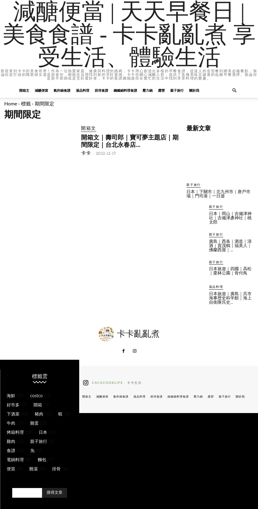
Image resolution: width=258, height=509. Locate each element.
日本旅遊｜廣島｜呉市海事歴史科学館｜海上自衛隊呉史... (230, 297)
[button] (234, 91)
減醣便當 (41, 90)
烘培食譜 (101, 90)
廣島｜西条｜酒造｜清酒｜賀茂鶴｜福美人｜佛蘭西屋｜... (230, 244)
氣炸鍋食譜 (62, 90)
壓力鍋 (148, 90)
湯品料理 (82, 90)
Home (10, 103)
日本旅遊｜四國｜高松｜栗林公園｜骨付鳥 (230, 269)
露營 (161, 90)
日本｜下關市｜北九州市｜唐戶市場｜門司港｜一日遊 (218, 193)
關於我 (194, 90)
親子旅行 (177, 90)
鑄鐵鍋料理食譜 (125, 90)
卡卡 (86, 151)
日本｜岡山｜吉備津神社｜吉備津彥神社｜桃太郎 (230, 217)
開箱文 (24, 90)
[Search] (54, 492)
